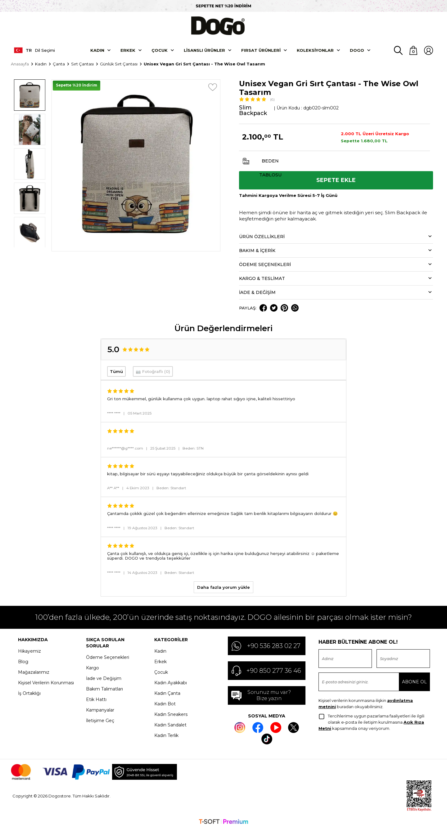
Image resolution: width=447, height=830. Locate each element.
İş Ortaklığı (29, 693)
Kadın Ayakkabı (170, 683)
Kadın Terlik (166, 736)
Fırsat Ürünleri (261, 50)
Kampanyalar (100, 710)
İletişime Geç (100, 721)
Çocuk (159, 50)
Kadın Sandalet (170, 725)
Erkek (127, 50)
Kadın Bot (165, 704)
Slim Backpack (253, 110)
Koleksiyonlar (315, 50)
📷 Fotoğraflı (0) (153, 371)
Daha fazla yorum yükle (223, 587)
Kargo (92, 668)
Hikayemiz (29, 651)
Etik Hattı (96, 700)
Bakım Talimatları (104, 689)
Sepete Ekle (336, 180)
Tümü (116, 371)
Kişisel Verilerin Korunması (46, 683)
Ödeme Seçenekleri (107, 657)
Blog (23, 662)
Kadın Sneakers (170, 714)
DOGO (357, 50)
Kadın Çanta (167, 693)
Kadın (97, 50)
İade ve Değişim (103, 678)
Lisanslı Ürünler (204, 50)
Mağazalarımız (33, 672)
